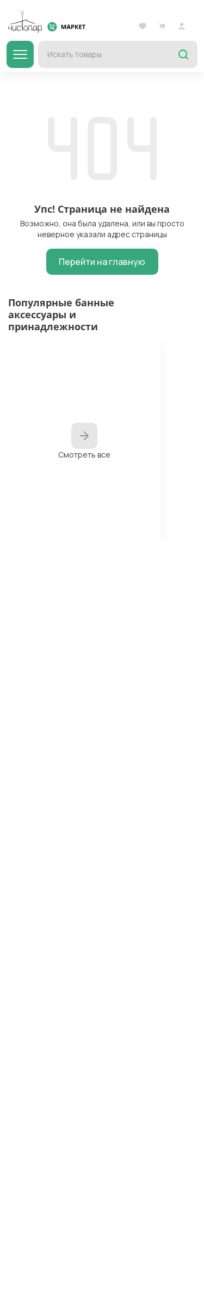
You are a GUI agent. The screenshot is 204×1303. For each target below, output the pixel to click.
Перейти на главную (102, 262)
